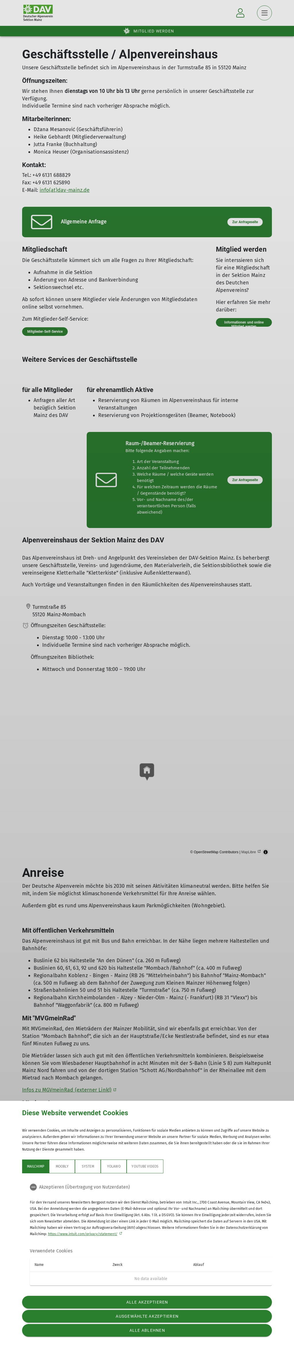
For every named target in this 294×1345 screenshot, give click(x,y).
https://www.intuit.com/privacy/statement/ (82, 1234)
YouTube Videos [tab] (144, 1166)
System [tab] (88, 1166)
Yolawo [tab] (113, 1166)
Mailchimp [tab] (35, 1166)
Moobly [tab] (62, 1166)
